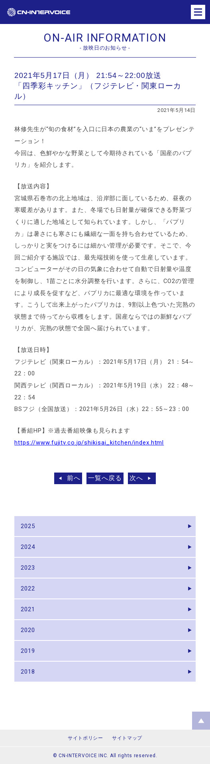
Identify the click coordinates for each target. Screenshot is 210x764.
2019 (28, 650)
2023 (28, 567)
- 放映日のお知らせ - (105, 48)
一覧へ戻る (105, 478)
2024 (28, 547)
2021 (28, 609)
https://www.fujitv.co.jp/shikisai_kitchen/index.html (89, 442)
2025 (28, 526)
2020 (28, 630)
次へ (136, 478)
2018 (28, 671)
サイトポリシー (85, 738)
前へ (73, 478)
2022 (28, 588)
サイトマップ (127, 738)
